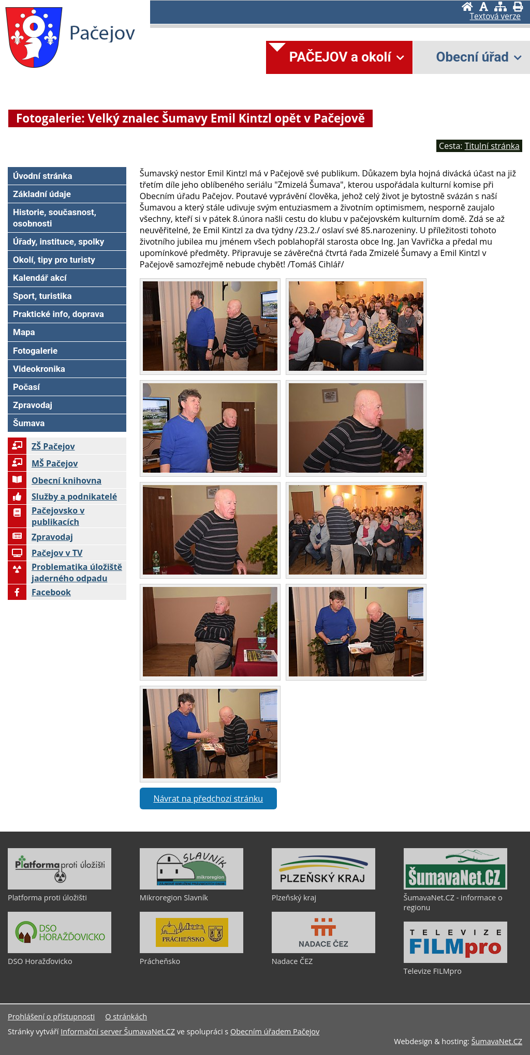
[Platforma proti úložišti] (59, 887)
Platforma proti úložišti (47, 897)
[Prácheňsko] (191, 950)
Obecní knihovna (54, 480)
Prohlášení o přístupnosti (51, 1016)
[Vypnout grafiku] (483, 6)
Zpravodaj (40, 536)
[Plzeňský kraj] (323, 887)
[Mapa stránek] (500, 6)
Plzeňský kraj (294, 897)
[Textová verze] (495, 16)
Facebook (39, 592)
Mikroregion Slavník (174, 897)
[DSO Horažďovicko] (59, 950)
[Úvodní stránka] (467, 6)
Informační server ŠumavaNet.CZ (118, 1031)
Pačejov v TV (45, 553)
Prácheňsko (160, 961)
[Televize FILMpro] (455, 960)
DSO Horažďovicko (40, 961)
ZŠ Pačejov (41, 446)
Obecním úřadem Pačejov (274, 1031)
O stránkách (126, 1016)
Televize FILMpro (433, 971)
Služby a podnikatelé (62, 496)
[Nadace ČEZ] (323, 950)
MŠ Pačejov (43, 463)
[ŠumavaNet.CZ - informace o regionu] (455, 887)
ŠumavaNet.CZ (497, 1041)
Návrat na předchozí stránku (208, 798)
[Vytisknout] (518, 6)
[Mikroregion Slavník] (191, 887)
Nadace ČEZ (292, 961)
